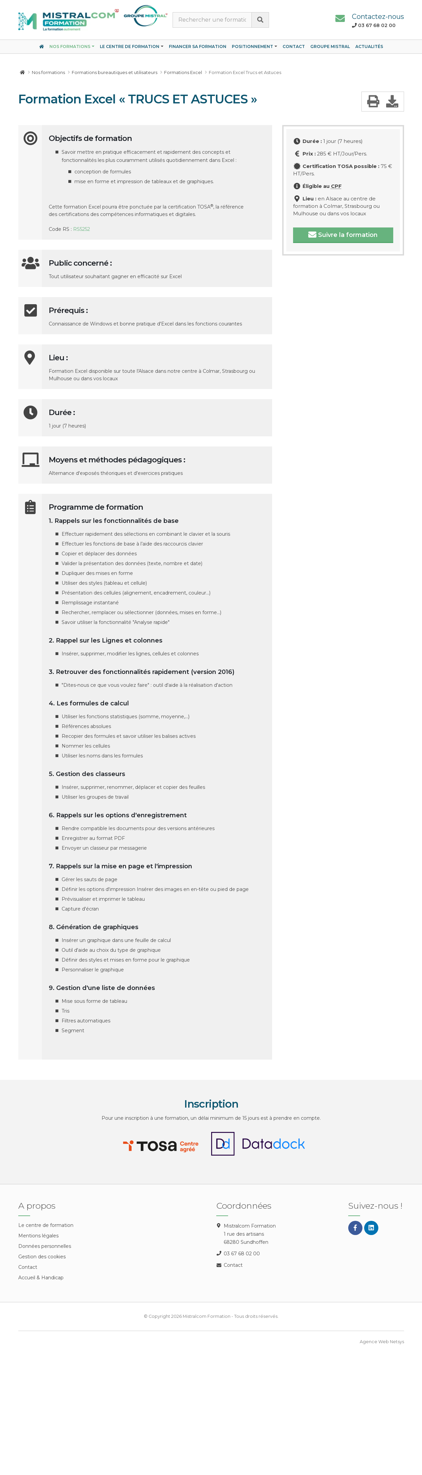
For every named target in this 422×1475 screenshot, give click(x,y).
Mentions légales (38, 1236)
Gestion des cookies (42, 1257)
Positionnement (252, 46)
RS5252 (81, 229)
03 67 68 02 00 (242, 1254)
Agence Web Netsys (382, 1341)
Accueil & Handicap (41, 1278)
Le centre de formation (129, 46)
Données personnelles (44, 1246)
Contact (294, 46)
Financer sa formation (197, 46)
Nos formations (69, 46)
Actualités (369, 46)
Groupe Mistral (330, 46)
